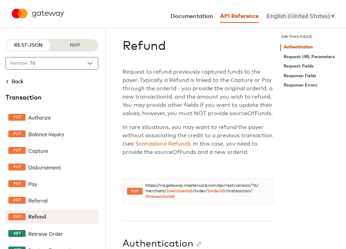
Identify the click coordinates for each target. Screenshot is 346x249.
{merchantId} (179, 191)
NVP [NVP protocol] (75, 45)
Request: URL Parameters (309, 57)
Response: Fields (300, 76)
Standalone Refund (161, 144)
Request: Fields (298, 66)
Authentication (298, 47)
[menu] (300, 16)
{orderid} (216, 191)
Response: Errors (300, 85)
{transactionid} (160, 197)
